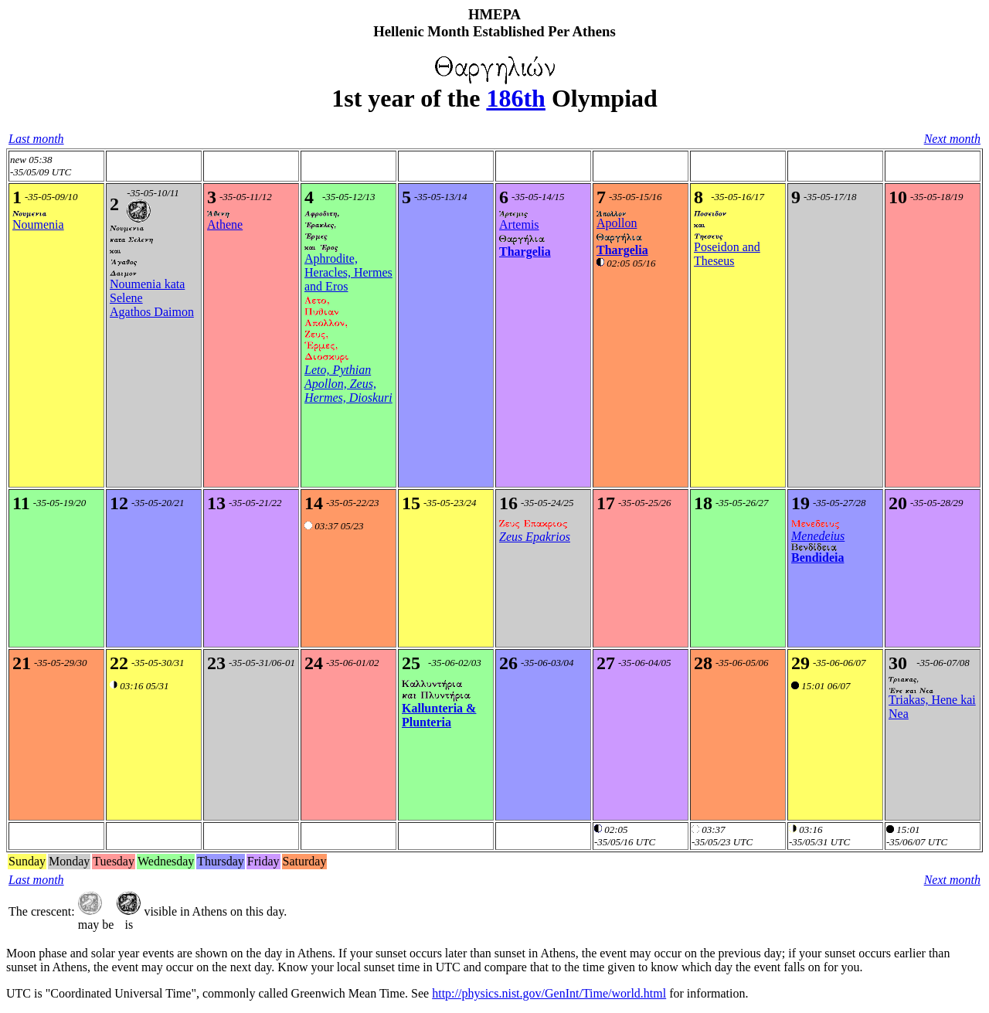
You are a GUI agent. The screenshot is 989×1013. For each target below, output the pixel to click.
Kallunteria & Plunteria (439, 715)
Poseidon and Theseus (727, 253)
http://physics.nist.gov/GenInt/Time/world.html (549, 993)
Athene (225, 224)
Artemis (519, 224)
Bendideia (817, 557)
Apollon (616, 222)
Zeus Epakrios (534, 536)
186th (515, 98)
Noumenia (38, 224)
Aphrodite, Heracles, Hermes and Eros (348, 272)
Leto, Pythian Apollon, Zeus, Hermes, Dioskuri (348, 383)
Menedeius (818, 535)
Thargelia (525, 251)
